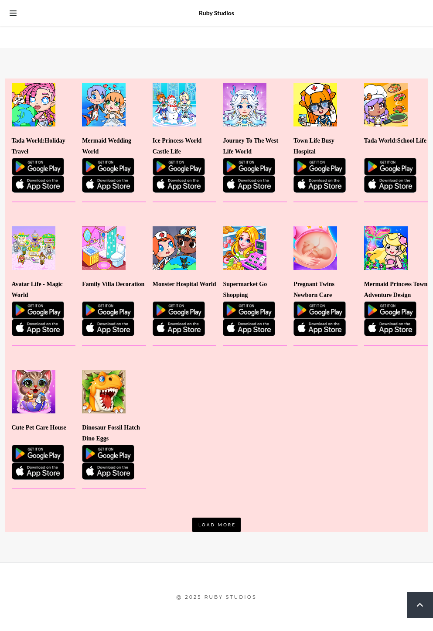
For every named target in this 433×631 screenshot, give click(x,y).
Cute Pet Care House (39, 427)
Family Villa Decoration (113, 284)
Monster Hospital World (184, 284)
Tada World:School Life (395, 140)
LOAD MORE (217, 524)
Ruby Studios (216, 13)
